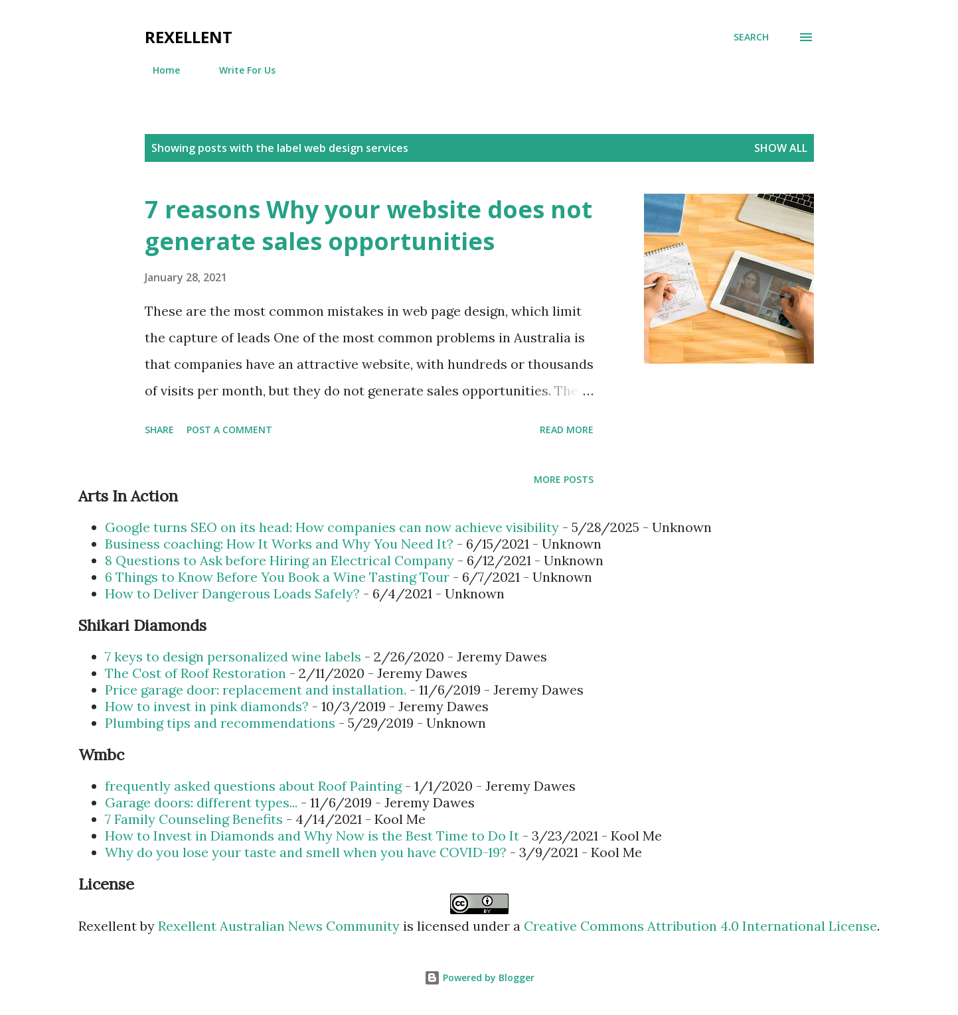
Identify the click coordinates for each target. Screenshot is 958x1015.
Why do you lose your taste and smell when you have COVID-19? (306, 852)
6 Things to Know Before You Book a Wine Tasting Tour (277, 577)
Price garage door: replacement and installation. (255, 689)
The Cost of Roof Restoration (195, 673)
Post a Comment (229, 429)
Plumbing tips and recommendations (220, 722)
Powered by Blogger (479, 977)
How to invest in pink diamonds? (207, 706)
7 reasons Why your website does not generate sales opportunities (368, 225)
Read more (567, 429)
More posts (564, 479)
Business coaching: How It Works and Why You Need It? (279, 543)
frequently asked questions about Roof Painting (253, 786)
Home (158, 70)
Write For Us (239, 70)
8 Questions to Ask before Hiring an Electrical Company (279, 560)
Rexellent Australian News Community (280, 925)
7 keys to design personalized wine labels (233, 656)
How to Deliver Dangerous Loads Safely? (232, 593)
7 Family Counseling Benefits (194, 819)
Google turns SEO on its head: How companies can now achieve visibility (332, 527)
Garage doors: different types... (201, 802)
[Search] (751, 37)
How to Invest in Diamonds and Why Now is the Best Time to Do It (312, 835)
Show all (780, 148)
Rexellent (188, 37)
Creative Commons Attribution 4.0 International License (700, 925)
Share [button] (159, 429)
